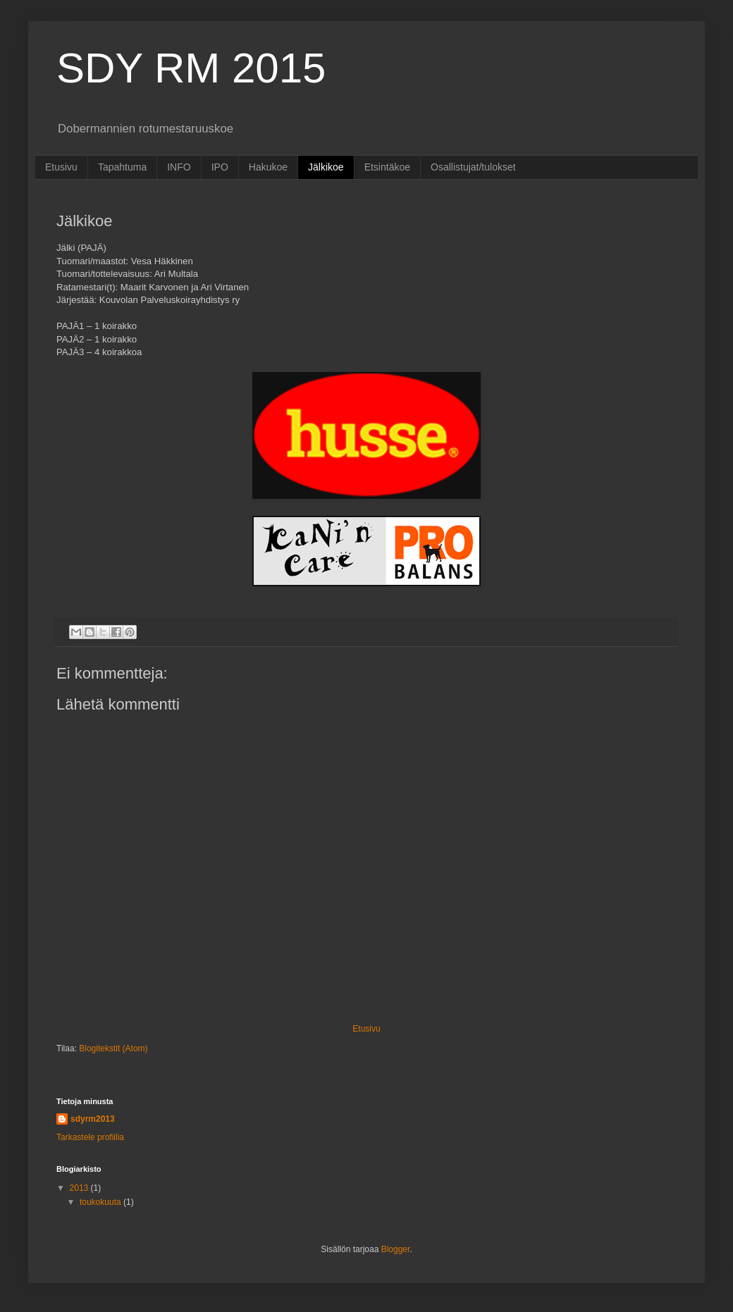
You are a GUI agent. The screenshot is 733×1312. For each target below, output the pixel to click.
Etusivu (61, 167)
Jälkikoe (326, 167)
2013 (80, 1188)
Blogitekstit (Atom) (113, 1048)
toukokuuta (101, 1202)
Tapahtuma (122, 167)
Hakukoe (268, 167)
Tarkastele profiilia (90, 1137)
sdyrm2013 (92, 1119)
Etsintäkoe (387, 167)
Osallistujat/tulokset (473, 167)
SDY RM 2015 (191, 68)
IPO (219, 167)
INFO (178, 167)
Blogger (395, 1249)
